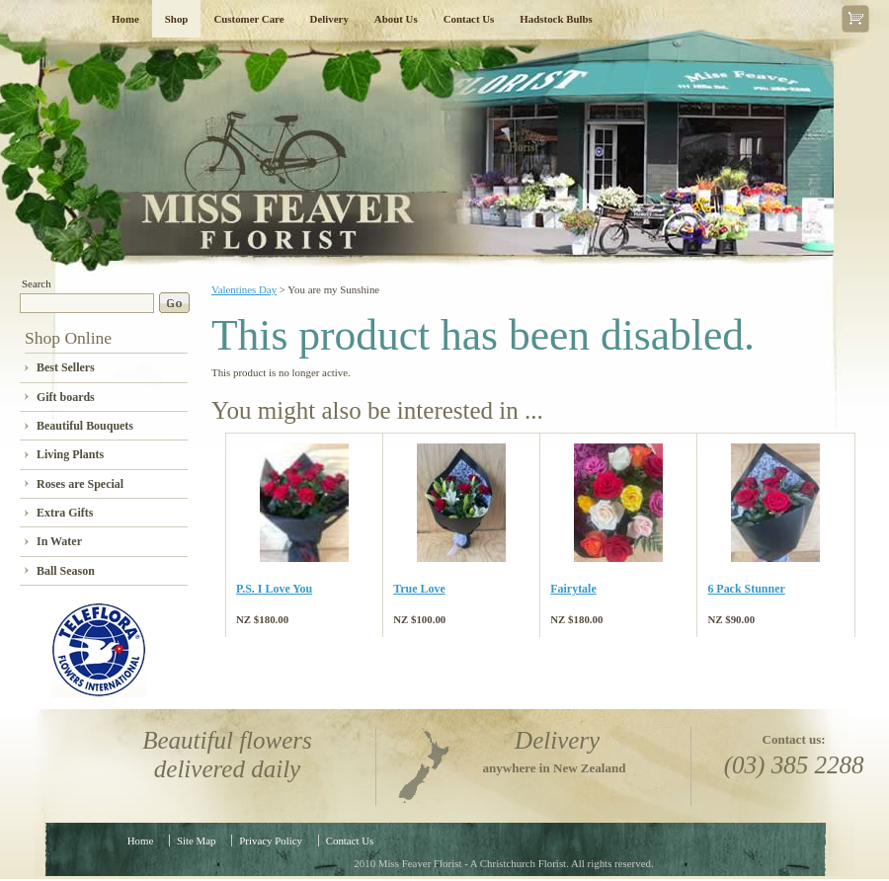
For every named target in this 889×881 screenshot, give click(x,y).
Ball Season (66, 571)
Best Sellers (66, 367)
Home (125, 19)
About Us (396, 19)
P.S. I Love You (274, 589)
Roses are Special (80, 484)
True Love (419, 589)
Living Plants (70, 454)
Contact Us (469, 19)
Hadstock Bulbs (556, 19)
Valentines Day (244, 289)
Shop (177, 19)
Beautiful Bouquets (85, 426)
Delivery (329, 19)
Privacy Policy (270, 840)
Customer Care (248, 19)
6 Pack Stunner (745, 589)
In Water (59, 541)
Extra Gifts (65, 513)
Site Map (196, 840)
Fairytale (573, 589)
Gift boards (66, 397)
